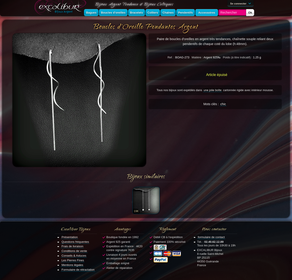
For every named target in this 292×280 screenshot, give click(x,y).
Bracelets (136, 12)
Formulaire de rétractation (77, 269)
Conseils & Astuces (73, 255)
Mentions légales (72, 265)
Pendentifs (185, 12)
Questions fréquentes (75, 241)
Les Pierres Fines (72, 260)
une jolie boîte (213, 90)
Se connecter (241, 3)
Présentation (69, 237)
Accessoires (206, 12)
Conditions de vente (74, 251)
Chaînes (168, 12)
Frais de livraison (72, 246)
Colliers (152, 12)
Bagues (91, 12)
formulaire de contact (211, 237)
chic (223, 104)
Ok (250, 12)
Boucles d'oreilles (113, 12)
